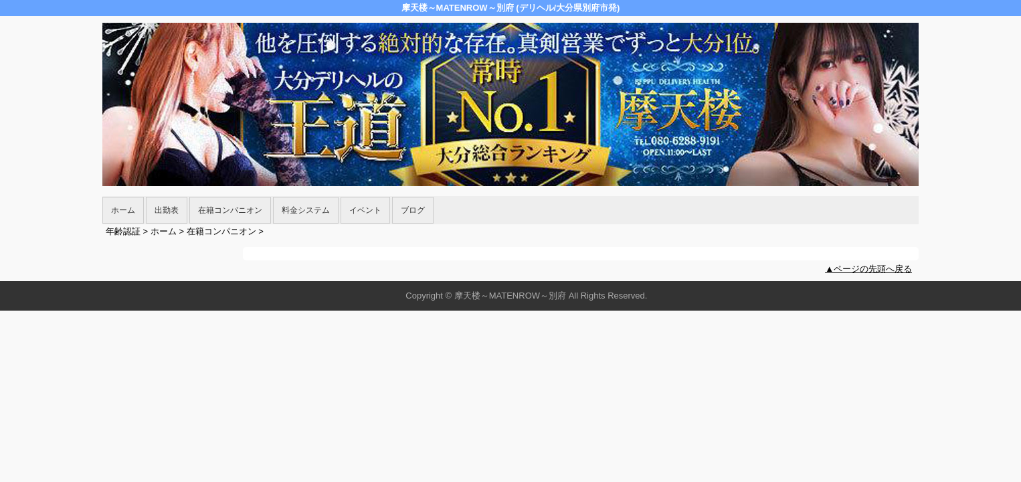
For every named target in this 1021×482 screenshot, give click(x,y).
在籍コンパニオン (230, 210)
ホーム (123, 210)
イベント (365, 210)
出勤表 (167, 210)
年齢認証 (123, 231)
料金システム (306, 210)
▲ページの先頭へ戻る (868, 269)
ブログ (413, 210)
